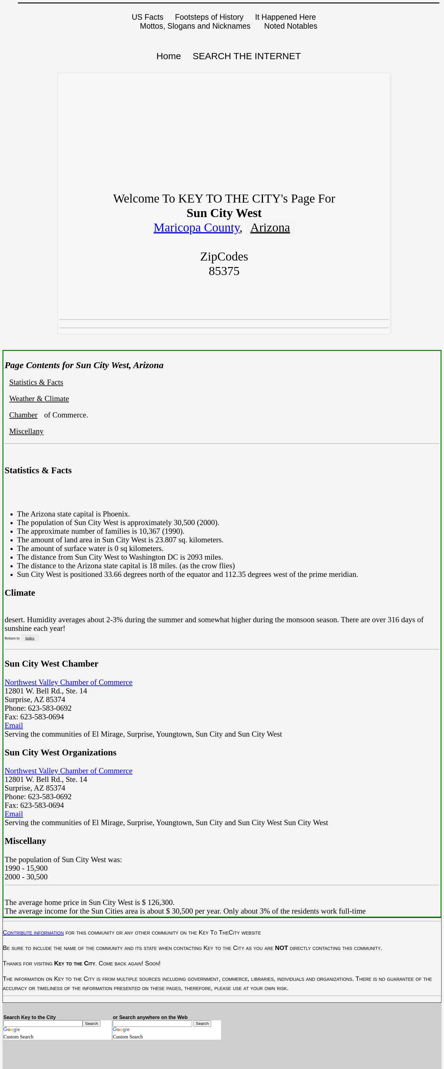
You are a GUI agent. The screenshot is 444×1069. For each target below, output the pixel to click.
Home (168, 56)
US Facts (147, 17)
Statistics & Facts (36, 382)
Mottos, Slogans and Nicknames (196, 26)
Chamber (23, 415)
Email (14, 725)
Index (30, 638)
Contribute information (33, 932)
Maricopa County (196, 227)
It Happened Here (285, 17)
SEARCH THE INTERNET (247, 56)
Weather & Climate (39, 398)
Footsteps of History (209, 17)
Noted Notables (290, 26)
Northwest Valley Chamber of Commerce (69, 682)
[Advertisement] (224, 136)
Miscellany (26, 431)
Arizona (270, 227)
